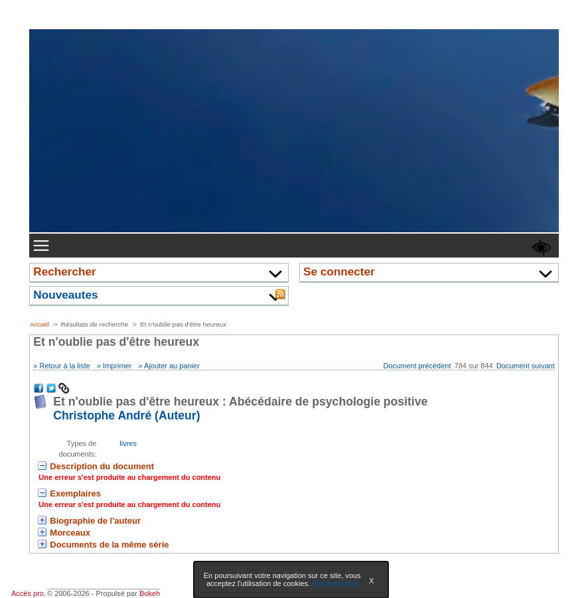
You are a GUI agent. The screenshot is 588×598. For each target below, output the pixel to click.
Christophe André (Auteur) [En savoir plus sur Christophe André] (126, 415)
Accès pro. (28, 593)
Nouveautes (65, 294)
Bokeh (149, 593)
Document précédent (417, 366)
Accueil (39, 324)
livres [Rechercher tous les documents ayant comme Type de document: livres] (128, 443)
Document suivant (525, 366)
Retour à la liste (64, 366)
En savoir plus (335, 583)
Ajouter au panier (172, 366)
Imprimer (117, 366)
